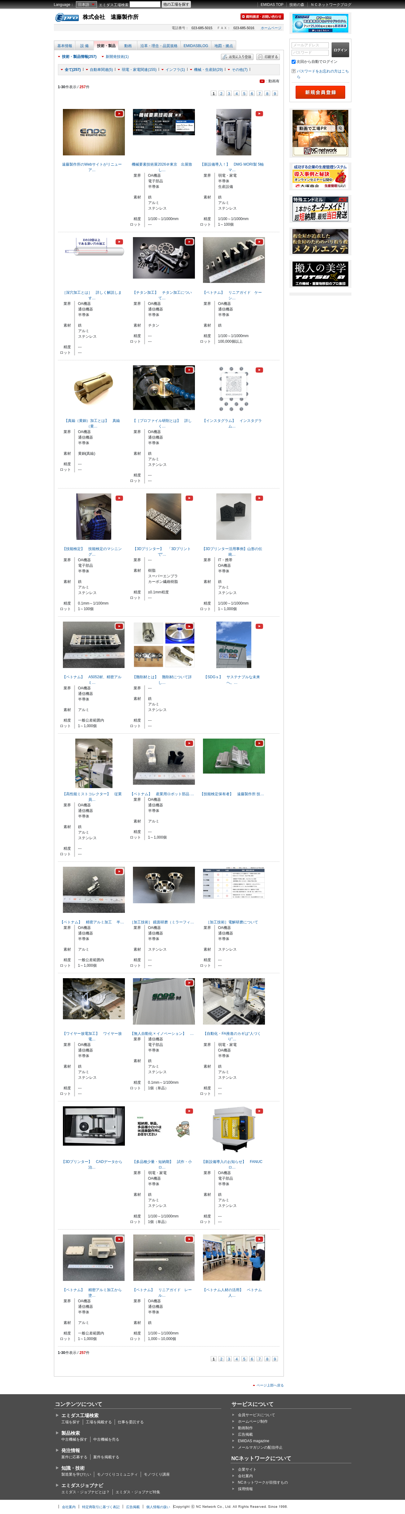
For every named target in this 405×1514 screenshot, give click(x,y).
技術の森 (296, 4)
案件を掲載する (106, 1457)
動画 (128, 46)
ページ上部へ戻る (270, 1385)
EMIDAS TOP (272, 4)
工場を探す (70, 1422)
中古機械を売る (106, 1439)
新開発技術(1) (117, 56)
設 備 (84, 46)
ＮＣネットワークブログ (330, 4)
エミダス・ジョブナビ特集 (138, 1492)
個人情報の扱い (158, 1507)
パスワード (302, 52)
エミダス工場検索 (114, 5)
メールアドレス (306, 45)
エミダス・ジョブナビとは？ (85, 1492)
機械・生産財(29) (208, 69)
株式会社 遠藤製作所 (111, 17)
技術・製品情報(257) (79, 56)
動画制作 (245, 1428)
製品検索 (70, 1433)
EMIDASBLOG (196, 46)
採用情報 (245, 1489)
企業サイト (247, 1469)
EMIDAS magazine (253, 1441)
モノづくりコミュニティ (117, 1474)
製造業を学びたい (76, 1474)
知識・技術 (73, 1468)
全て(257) (73, 69)
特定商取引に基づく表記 (101, 1507)
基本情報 (64, 46)
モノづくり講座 (157, 1474)
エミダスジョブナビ (82, 1485)
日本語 (83, 4)
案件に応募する (74, 1457)
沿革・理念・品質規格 (159, 46)
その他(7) (240, 69)
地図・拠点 (223, 46)
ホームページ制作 (253, 1421)
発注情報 (70, 1450)
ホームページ (271, 28)
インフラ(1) (175, 69)
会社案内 (245, 1476)
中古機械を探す (74, 1439)
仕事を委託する (131, 1422)
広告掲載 (245, 1434)
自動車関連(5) (101, 69)
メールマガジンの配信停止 (260, 1447)
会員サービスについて (256, 1415)
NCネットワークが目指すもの (263, 1482)
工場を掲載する (99, 1422)
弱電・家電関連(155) (139, 69)
